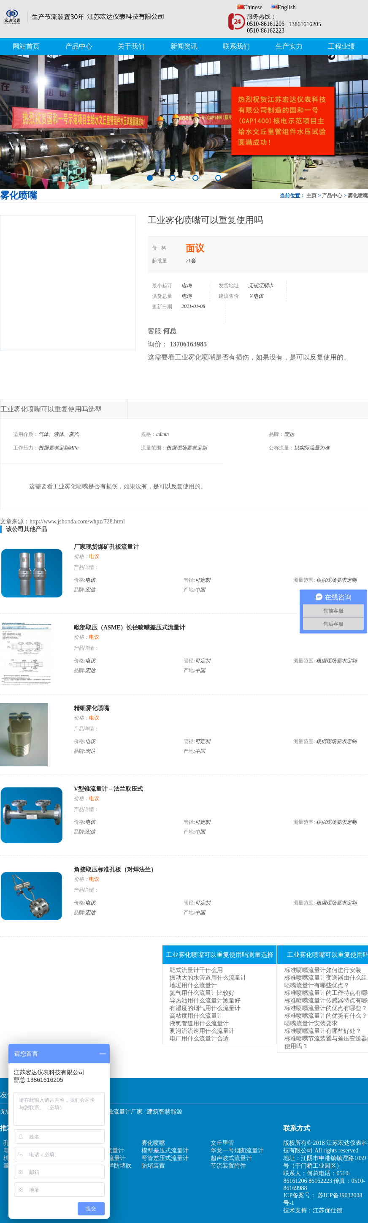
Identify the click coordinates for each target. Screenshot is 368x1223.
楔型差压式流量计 (165, 1150)
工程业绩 (341, 46)
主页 (311, 196)
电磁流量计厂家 (122, 1112)
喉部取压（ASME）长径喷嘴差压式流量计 (129, 627)
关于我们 (131, 46)
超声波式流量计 (231, 1158)
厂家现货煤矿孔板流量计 (106, 547)
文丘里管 (222, 1143)
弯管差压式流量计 (165, 1158)
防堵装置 (153, 1166)
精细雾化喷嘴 (91, 708)
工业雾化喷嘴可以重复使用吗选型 (51, 409)
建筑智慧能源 (164, 1112)
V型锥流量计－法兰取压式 (108, 789)
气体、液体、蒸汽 (58, 434)
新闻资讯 (184, 46)
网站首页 (26, 46)
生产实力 (289, 46)
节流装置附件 (228, 1166)
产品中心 (78, 46)
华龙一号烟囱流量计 (237, 1150)
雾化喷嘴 (358, 196)
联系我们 (236, 46)
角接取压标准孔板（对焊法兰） (115, 869)
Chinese (249, 7)
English (283, 7)
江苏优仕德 (327, 1210)
